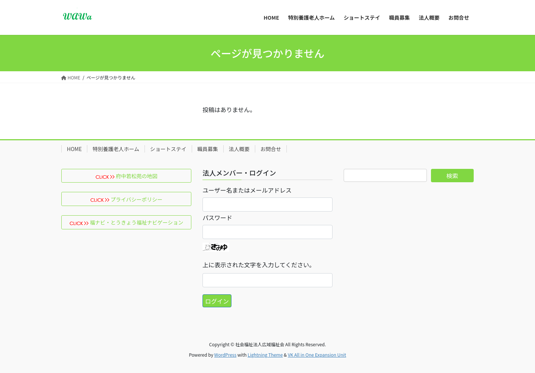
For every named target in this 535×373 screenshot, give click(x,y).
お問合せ (270, 149)
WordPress (225, 354)
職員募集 (207, 149)
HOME (74, 149)
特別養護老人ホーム (116, 149)
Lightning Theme (265, 354)
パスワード (217, 217)
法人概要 (239, 149)
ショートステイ (168, 149)
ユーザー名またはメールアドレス (247, 190)
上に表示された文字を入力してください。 (258, 264)
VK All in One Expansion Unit (317, 354)
